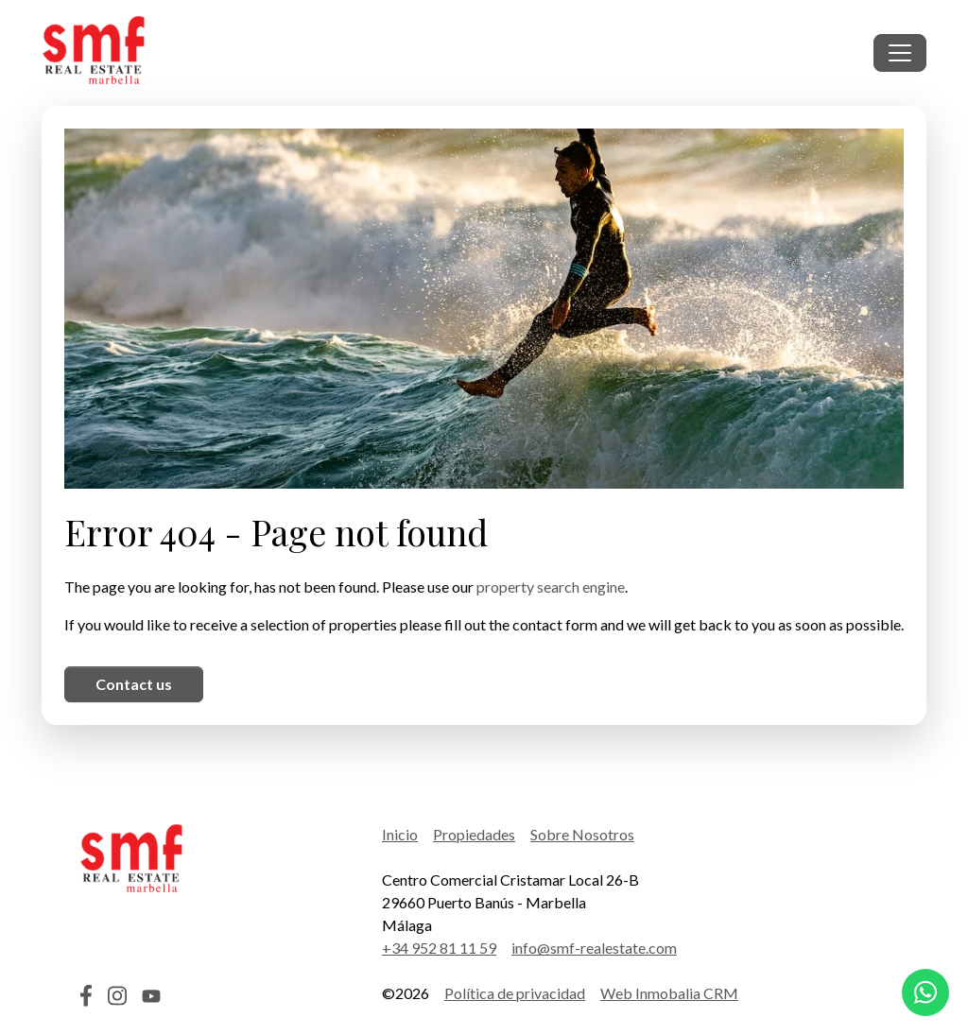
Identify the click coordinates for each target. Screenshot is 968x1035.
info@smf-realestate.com (594, 948)
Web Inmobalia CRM (669, 993)
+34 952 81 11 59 (439, 948)
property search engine (550, 586)
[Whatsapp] (925, 992)
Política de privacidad (514, 993)
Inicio (400, 834)
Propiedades (474, 834)
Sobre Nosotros (582, 834)
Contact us (133, 684)
